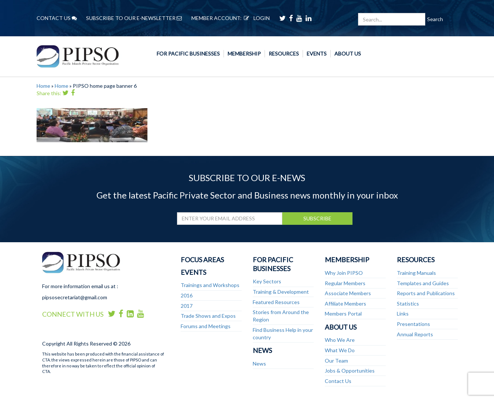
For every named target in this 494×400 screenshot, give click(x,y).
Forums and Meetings (206, 326)
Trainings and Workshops (210, 285)
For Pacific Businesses (188, 53)
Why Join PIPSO (344, 273)
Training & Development (281, 292)
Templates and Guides (423, 283)
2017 (187, 306)
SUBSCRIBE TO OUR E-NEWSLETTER (134, 18)
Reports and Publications (426, 293)
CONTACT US (57, 18)
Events (317, 53)
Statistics (408, 303)
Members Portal (343, 313)
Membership (244, 53)
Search (435, 19)
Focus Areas (202, 260)
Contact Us (338, 381)
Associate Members (348, 293)
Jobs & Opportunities (350, 370)
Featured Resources (276, 302)
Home (43, 86)
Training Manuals (416, 273)
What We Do (340, 350)
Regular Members (345, 283)
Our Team (336, 360)
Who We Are (340, 340)
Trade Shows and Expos (208, 316)
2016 (187, 295)
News (262, 350)
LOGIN (256, 18)
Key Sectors (267, 281)
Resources (284, 53)
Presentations (413, 324)
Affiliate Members (345, 303)
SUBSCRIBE (317, 218)
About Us (347, 53)
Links (403, 313)
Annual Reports (415, 334)
